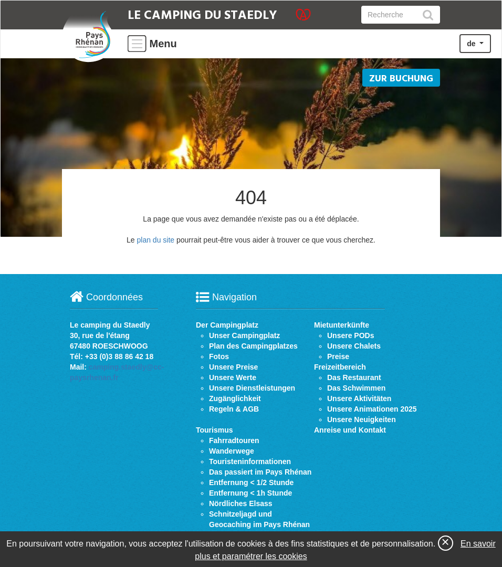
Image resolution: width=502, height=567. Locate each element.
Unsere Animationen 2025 (372, 409)
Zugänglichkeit (235, 398)
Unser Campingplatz (244, 335)
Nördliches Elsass (241, 503)
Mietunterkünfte (341, 325)
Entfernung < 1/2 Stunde (251, 482)
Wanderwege (231, 451)
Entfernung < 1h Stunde (250, 493)
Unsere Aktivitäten (359, 398)
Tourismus (214, 430)
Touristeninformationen (250, 461)
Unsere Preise (233, 367)
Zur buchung (401, 79)
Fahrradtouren (234, 440)
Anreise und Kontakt (350, 430)
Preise (338, 356)
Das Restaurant (354, 377)
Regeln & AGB (234, 409)
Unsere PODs (350, 335)
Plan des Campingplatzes (253, 346)
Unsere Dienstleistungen (252, 388)
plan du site (155, 240)
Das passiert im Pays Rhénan (260, 472)
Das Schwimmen (356, 388)
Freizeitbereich (340, 367)
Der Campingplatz (227, 325)
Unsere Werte (232, 377)
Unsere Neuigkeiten (361, 419)
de (472, 43)
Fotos (219, 356)
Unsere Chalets (354, 346)
